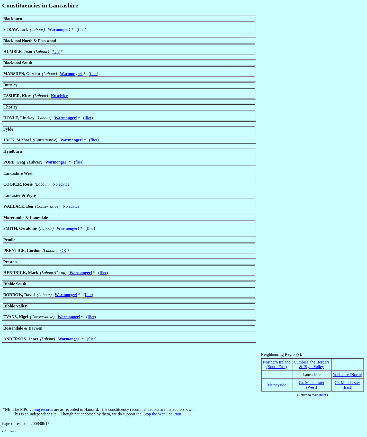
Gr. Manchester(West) (311, 384)
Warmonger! (59, 29)
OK (63, 250)
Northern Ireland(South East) (276, 364)
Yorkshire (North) (347, 374)
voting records (41, 409)
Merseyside (276, 385)
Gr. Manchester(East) (347, 384)
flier (81, 29)
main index (319, 395)
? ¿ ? (56, 51)
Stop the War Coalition (162, 414)
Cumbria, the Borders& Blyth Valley (311, 364)
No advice (59, 96)
